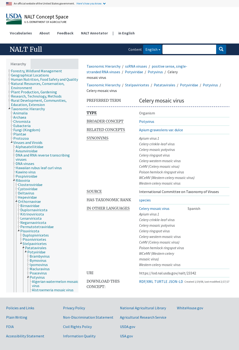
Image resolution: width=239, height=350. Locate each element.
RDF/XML (146, 281)
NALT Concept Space (46, 16)
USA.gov (126, 336)
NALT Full (26, 49)
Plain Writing (16, 317)
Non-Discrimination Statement (88, 317)
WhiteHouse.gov (190, 308)
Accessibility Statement (25, 336)
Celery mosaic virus (154, 208)
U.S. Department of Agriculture (45, 22)
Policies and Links (20, 308)
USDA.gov (127, 326)
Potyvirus (155, 71)
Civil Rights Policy (77, 326)
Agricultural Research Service (143, 317)
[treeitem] (38, 71)
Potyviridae (134, 71)
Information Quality (79, 336)
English (150, 49)
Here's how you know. (89, 3)
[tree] (42, 180)
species (145, 200)
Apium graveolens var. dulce (161, 130)
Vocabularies (21, 33)
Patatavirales (164, 85)
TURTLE (161, 281)
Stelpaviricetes (137, 85)
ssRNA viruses (136, 66)
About (44, 33)
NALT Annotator (94, 33)
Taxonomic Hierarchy (103, 66)
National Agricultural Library (143, 308)
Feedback (65, 33)
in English (126, 33)
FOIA (10, 326)
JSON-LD (176, 281)
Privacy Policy (74, 308)
